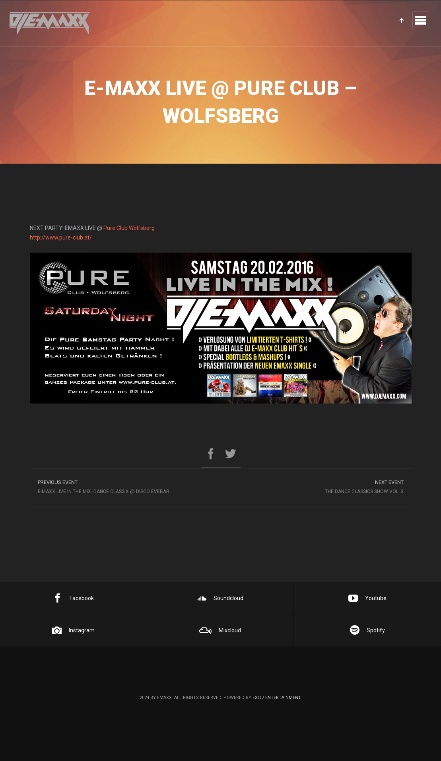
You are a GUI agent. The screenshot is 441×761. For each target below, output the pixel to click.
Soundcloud (220, 598)
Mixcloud (220, 630)
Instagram (73, 630)
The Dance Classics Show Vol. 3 (316, 488)
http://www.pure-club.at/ (61, 237)
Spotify (367, 630)
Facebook (73, 598)
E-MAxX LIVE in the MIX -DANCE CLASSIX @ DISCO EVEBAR (125, 488)
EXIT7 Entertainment (277, 697)
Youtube (367, 598)
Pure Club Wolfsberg (129, 228)
